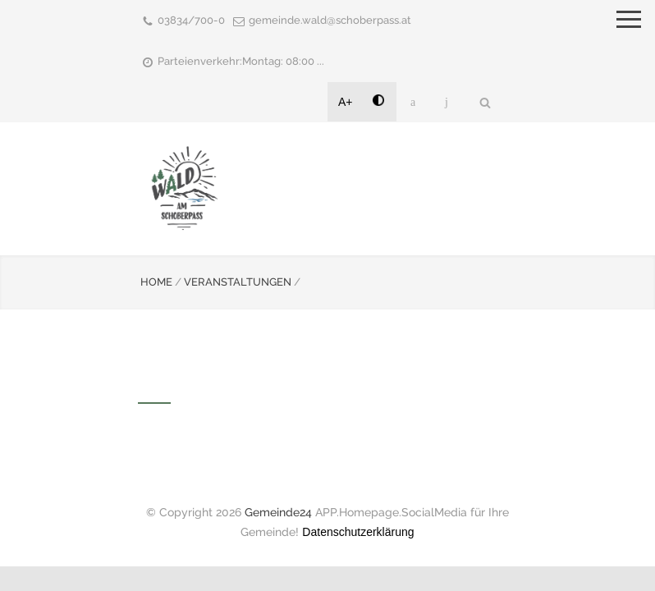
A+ (345, 101)
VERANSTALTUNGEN (237, 282)
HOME (156, 282)
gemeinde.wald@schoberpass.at (330, 20)
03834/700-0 (191, 20)
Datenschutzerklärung (358, 531)
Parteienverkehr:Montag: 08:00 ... (241, 61)
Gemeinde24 (278, 512)
